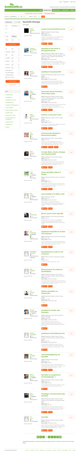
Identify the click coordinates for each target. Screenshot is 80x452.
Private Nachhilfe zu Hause (12, 110)
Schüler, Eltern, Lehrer (11, 115)
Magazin (73, 10)
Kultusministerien (9, 121)
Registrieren (66, 1)
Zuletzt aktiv (8, 67)
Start (41, 10)
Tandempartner (9, 124)
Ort (6, 32)
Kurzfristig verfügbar (13, 75)
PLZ (21, 16)
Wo (6, 48)
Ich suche (6, 16)
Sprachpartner (65, 10)
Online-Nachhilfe (9, 107)
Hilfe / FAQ (73, 1)
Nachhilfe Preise (9, 112)
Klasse (7, 39)
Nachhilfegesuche (10, 102)
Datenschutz (42, 450)
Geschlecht (8, 58)
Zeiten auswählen (10, 77)
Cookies (74, 450)
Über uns (27, 450)
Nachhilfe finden (47, 10)
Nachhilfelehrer (9, 97)
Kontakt (59, 450)
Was (6, 25)
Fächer (7, 36)
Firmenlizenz (48, 450)
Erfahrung (7, 61)
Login (60, 1)
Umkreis (31, 16)
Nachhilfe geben (56, 10)
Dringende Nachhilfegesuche (12, 105)
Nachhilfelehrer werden (11, 99)
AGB (37, 450)
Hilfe (70, 450)
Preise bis (7, 64)
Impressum (32, 450)
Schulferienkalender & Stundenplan (10, 118)
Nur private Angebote (13, 72)
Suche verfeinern (12, 44)
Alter (6, 54)
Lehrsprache (8, 51)
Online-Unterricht (13, 70)
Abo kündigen (65, 450)
